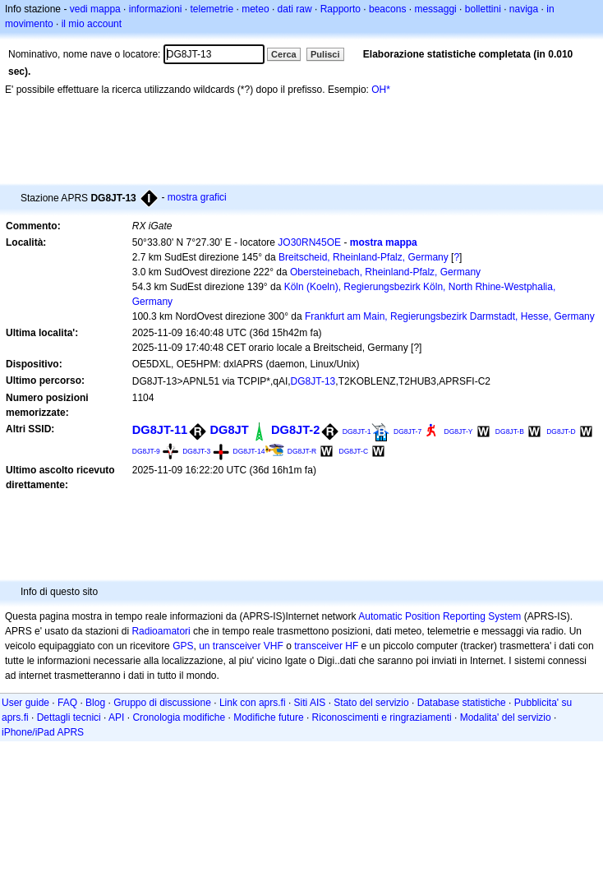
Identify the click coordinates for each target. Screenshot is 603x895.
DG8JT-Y (458, 431)
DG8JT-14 (249, 451)
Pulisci (325, 54)
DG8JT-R (302, 451)
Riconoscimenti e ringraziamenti (382, 717)
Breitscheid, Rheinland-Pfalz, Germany (363, 257)
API (116, 717)
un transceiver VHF (241, 646)
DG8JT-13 (313, 381)
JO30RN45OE (309, 242)
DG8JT (229, 429)
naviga (523, 9)
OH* (380, 89)
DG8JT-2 (295, 429)
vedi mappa (95, 9)
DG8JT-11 (159, 429)
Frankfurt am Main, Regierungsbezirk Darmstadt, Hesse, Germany (450, 316)
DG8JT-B (509, 431)
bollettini (483, 9)
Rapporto (340, 9)
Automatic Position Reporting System (439, 616)
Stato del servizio (371, 702)
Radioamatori (160, 631)
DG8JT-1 (357, 431)
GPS (183, 646)
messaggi (435, 9)
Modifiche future (268, 717)
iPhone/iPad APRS (43, 732)
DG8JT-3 (196, 451)
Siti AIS (310, 702)
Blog (95, 702)
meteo (255, 9)
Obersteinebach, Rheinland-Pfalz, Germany (385, 272)
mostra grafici (197, 197)
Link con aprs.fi (252, 702)
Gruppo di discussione (162, 702)
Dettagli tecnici (69, 717)
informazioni (155, 9)
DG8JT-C (353, 451)
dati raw (295, 9)
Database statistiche (461, 702)
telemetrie (212, 9)
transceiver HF (326, 646)
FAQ (67, 702)
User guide (25, 702)
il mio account (92, 24)
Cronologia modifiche (178, 717)
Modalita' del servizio (505, 717)
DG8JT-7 (407, 431)
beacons (387, 9)
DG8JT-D (560, 431)
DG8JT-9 (146, 451)
